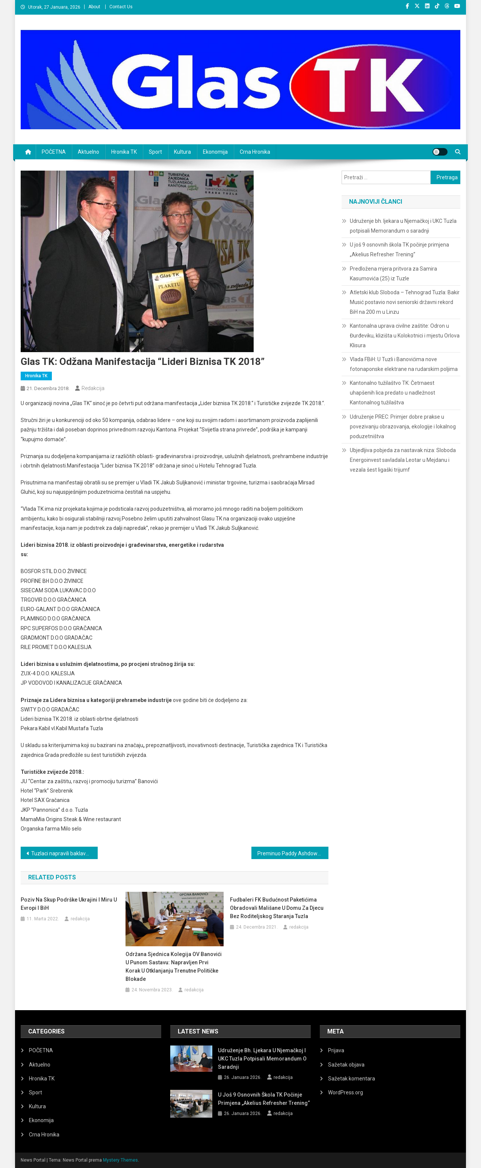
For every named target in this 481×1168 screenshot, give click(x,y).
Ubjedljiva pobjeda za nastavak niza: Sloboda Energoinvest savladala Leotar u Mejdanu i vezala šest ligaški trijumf (403, 460)
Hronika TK (124, 152)
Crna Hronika (255, 152)
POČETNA (54, 152)
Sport (155, 152)
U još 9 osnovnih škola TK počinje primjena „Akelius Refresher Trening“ (399, 249)
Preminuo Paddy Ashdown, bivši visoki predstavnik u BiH (292, 853)
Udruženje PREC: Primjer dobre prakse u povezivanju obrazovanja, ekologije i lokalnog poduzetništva (403, 426)
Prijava (336, 1050)
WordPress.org (345, 1092)
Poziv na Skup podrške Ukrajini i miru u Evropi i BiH (69, 904)
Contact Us (121, 6)
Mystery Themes (120, 1160)
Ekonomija (215, 152)
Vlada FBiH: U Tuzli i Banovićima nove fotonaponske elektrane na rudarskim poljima (404, 364)
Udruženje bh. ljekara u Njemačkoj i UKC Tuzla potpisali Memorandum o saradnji (403, 226)
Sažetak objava (346, 1065)
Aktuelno (88, 152)
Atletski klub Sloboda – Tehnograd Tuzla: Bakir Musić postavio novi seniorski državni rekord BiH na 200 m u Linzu (405, 302)
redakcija (93, 388)
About (94, 6)
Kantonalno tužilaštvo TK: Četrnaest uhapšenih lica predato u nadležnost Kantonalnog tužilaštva (392, 392)
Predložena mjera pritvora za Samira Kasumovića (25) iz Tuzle (393, 273)
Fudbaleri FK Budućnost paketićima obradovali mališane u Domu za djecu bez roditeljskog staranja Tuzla (277, 908)
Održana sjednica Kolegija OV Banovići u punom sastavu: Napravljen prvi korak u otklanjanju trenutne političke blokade (174, 966)
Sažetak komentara (351, 1079)
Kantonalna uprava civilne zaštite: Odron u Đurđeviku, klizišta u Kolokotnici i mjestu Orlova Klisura (405, 335)
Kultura (182, 152)
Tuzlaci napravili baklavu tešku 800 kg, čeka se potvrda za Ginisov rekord (64, 853)
